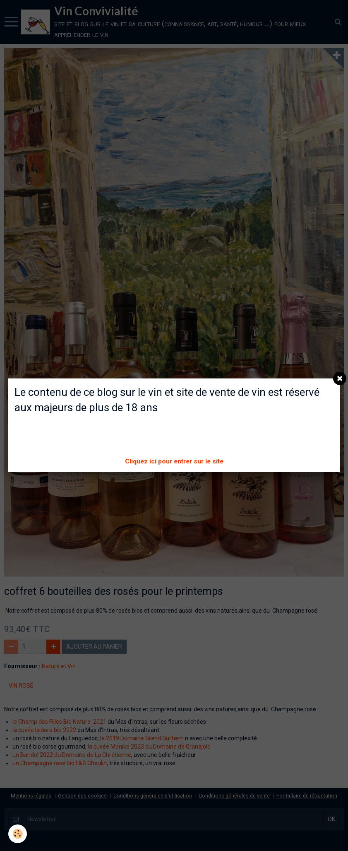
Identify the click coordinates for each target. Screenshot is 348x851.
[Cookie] (17, 833)
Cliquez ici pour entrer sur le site (174, 461)
